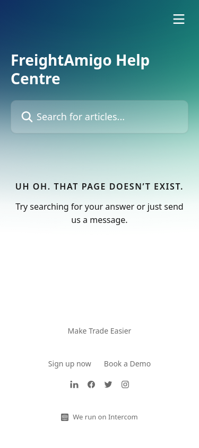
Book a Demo (127, 364)
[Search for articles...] (99, 116)
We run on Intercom (105, 417)
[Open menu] (178, 19)
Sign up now (69, 364)
